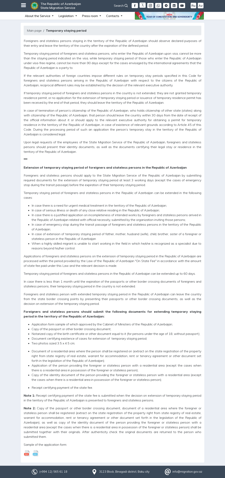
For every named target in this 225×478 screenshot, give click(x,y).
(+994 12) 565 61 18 (53, 471)
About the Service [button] (38, 16)
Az (201, 6)
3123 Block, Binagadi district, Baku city (124, 471)
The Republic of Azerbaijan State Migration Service (60, 6)
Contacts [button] (113, 16)
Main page (34, 30)
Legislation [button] (66, 16)
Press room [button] (90, 16)
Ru (193, 6)
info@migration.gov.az (187, 471)
